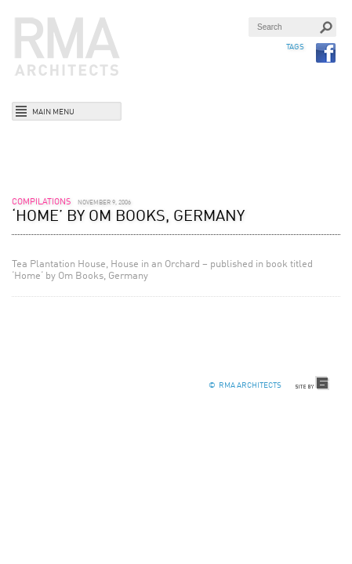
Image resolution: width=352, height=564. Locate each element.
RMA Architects (67, 47)
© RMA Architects (245, 385)
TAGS (295, 47)
